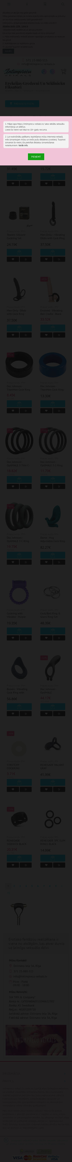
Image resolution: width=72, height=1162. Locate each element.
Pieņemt (36, 156)
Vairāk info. (23, 145)
